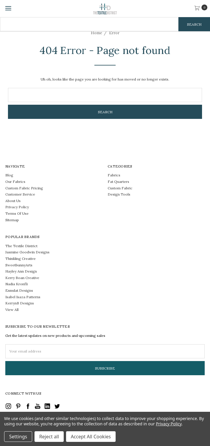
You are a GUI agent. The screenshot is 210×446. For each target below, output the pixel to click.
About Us (13, 201)
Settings (18, 436)
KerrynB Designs (19, 303)
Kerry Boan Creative (22, 278)
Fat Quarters (118, 181)
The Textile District (21, 246)
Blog (9, 175)
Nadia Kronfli (16, 284)
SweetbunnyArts (18, 265)
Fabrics (114, 175)
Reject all (49, 436)
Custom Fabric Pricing (24, 188)
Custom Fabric (120, 188)
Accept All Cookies (91, 436)
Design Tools (119, 194)
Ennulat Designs (19, 290)
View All (12, 309)
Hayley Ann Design (21, 271)
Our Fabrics (15, 181)
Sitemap (12, 220)
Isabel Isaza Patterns (22, 297)
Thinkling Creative (20, 258)
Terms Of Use (17, 213)
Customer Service (20, 194)
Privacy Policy (17, 207)
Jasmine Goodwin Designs (27, 252)
